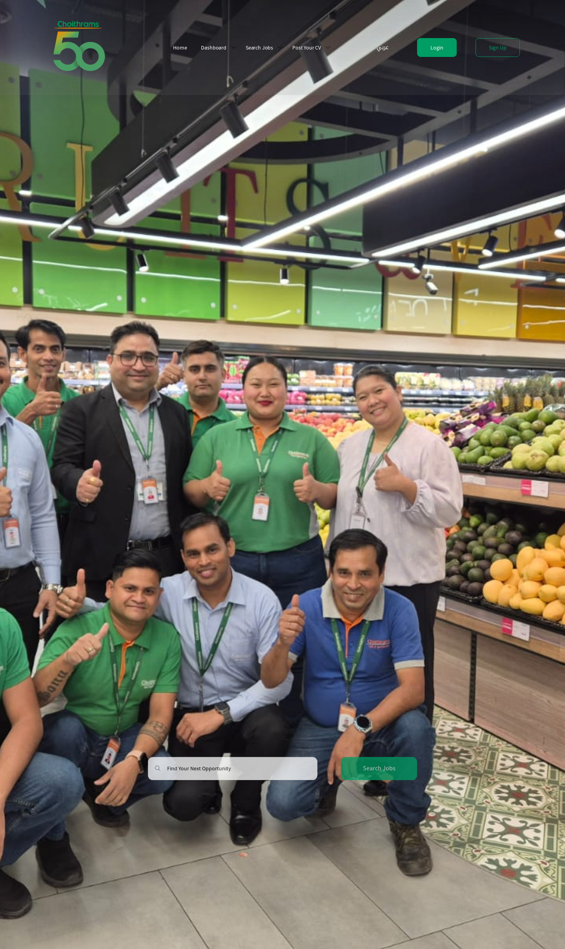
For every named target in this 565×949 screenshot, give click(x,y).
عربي (382, 47)
